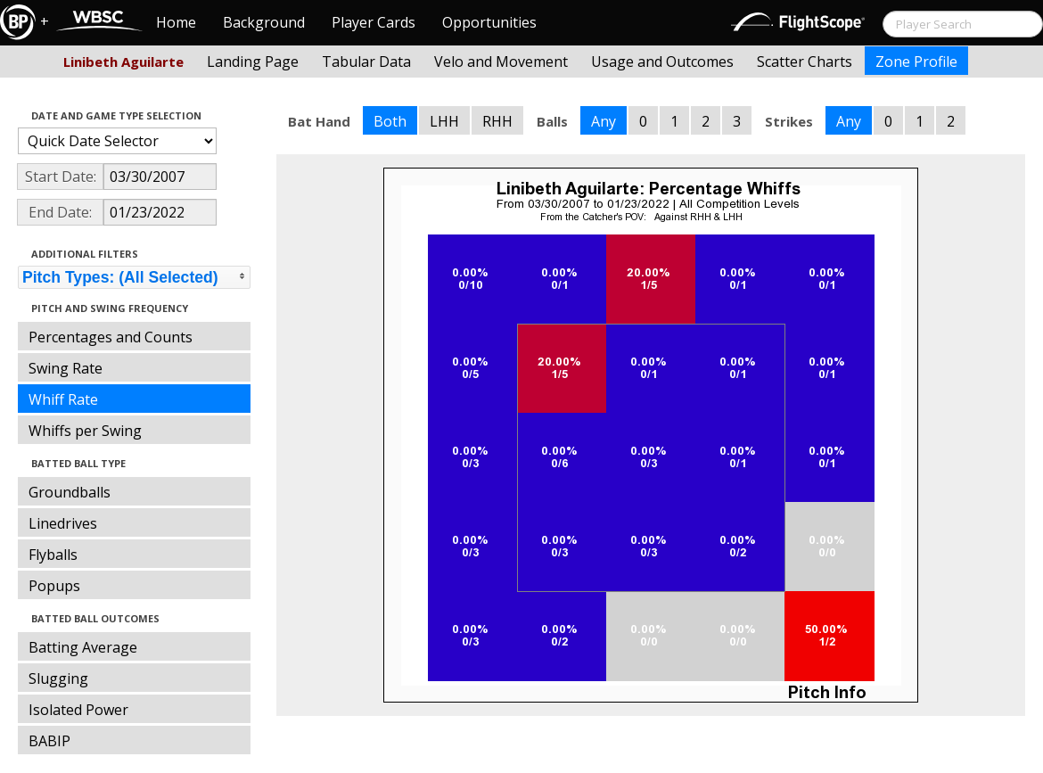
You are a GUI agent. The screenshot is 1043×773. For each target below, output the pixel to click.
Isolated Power (78, 710)
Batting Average (83, 647)
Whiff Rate (63, 399)
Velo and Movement (501, 61)
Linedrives (63, 523)
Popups (54, 586)
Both (390, 121)
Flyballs (53, 554)
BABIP (49, 741)
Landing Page (253, 61)
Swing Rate (66, 368)
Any (603, 121)
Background (264, 22)
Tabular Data (366, 61)
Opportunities (489, 22)
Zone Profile (916, 61)
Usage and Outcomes (662, 61)
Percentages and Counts (111, 337)
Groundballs (70, 492)
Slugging (58, 678)
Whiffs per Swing (85, 430)
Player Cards (373, 22)
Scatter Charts (804, 61)
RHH (497, 121)
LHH (444, 121)
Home (176, 22)
